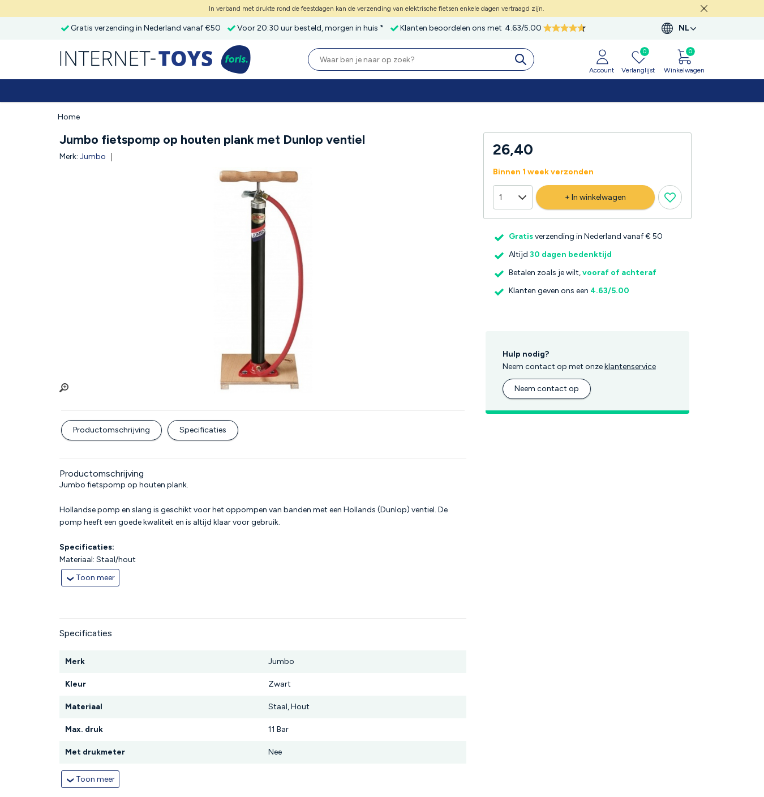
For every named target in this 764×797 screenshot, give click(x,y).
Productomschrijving (111, 430)
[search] (523, 59)
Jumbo (93, 156)
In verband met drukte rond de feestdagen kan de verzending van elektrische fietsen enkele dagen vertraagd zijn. (376, 8)
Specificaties (202, 430)
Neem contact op (546, 388)
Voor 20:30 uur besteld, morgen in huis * (310, 28)
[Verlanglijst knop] (670, 197)
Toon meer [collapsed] (95, 577)
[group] (262, 280)
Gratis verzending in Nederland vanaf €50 (146, 28)
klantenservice (630, 366)
